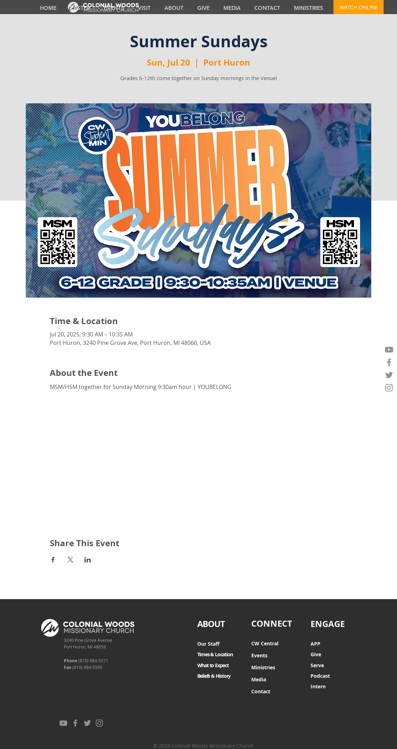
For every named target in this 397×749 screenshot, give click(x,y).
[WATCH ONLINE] (358, 7)
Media (258, 679)
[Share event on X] (70, 559)
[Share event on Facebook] (53, 559)
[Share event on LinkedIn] (87, 559)
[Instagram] (389, 388)
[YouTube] (389, 350)
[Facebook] (389, 362)
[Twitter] (389, 375)
